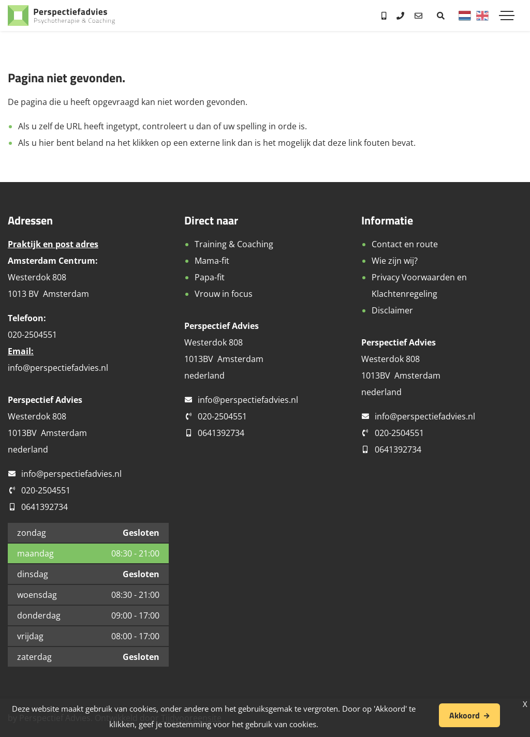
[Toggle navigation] (506, 15)
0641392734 (44, 507)
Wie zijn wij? (395, 260)
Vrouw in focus (224, 293)
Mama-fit (212, 260)
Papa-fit (210, 277)
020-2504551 (45, 490)
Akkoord (464, 715)
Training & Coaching (234, 244)
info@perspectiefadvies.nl (58, 367)
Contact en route (405, 244)
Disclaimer (392, 310)
